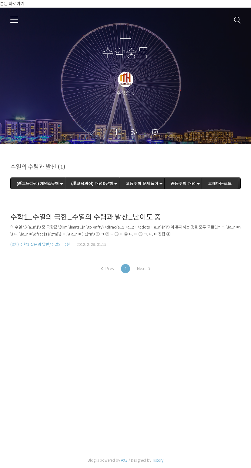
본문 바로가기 (12, 3)
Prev (107, 268)
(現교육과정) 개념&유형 (92, 183)
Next (143, 268)
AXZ (124, 460)
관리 (156, 132)
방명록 (115, 132)
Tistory (157, 460)
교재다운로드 (220, 183)
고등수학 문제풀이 (142, 183)
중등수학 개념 (183, 183)
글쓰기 (94, 132)
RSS (135, 132)
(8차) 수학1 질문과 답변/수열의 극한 (40, 244)
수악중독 (125, 53)
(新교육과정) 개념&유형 (38, 183)
